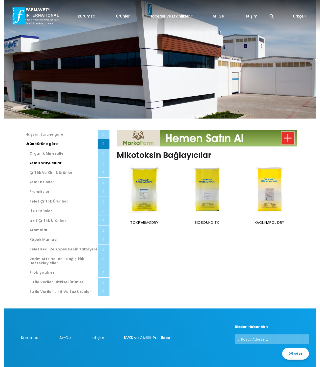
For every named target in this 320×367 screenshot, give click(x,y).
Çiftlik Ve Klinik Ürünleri (51, 172)
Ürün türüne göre (41, 143)
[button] (271, 16)
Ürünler (123, 16)
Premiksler (39, 191)
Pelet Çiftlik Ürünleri (48, 201)
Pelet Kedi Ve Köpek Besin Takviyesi (63, 249)
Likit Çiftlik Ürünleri (47, 220)
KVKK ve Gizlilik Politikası (147, 337)
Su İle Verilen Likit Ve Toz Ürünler (60, 291)
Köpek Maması (43, 239)
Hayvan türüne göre (44, 134)
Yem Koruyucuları (46, 163)
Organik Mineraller (47, 153)
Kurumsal (87, 16)
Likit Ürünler (40, 210)
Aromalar (38, 229)
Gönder (295, 353)
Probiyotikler (41, 272)
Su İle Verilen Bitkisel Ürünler (56, 282)
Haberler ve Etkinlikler (169, 16)
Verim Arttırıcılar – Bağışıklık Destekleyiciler (56, 260)
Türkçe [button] (297, 16)
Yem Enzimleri (42, 182)
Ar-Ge (218, 16)
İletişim (250, 16)
